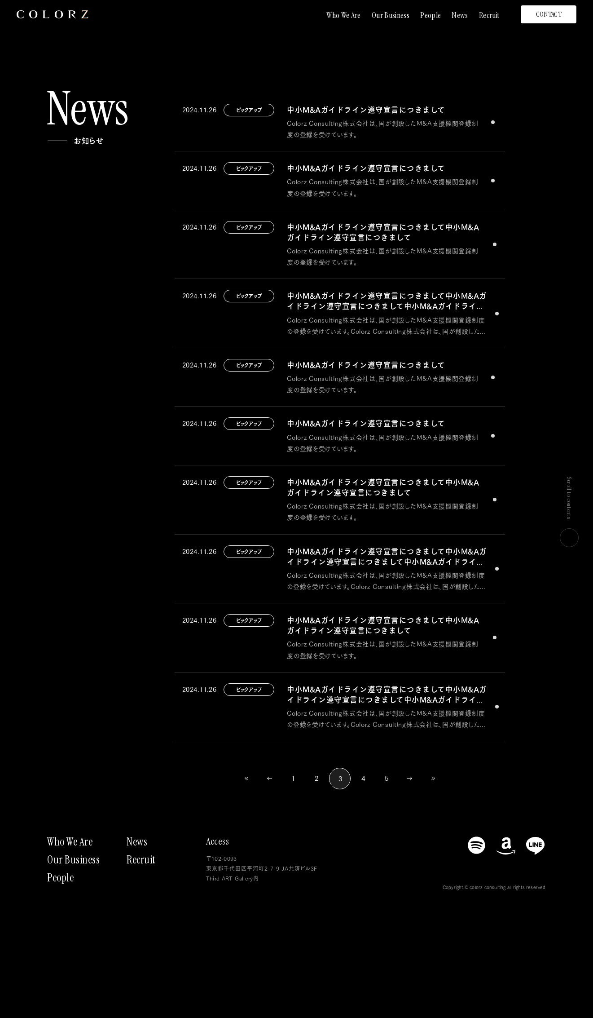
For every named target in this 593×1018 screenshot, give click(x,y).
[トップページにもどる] (52, 14)
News (460, 15)
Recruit (489, 15)
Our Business (390, 15)
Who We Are (343, 15)
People (430, 15)
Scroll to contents (569, 512)
